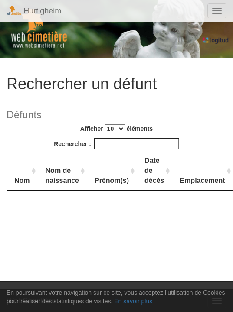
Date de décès (154, 170)
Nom (22, 180)
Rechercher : (116, 144)
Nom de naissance (62, 175)
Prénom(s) (112, 180)
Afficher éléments (116, 128)
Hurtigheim (34, 10)
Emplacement (202, 180)
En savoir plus (133, 301)
